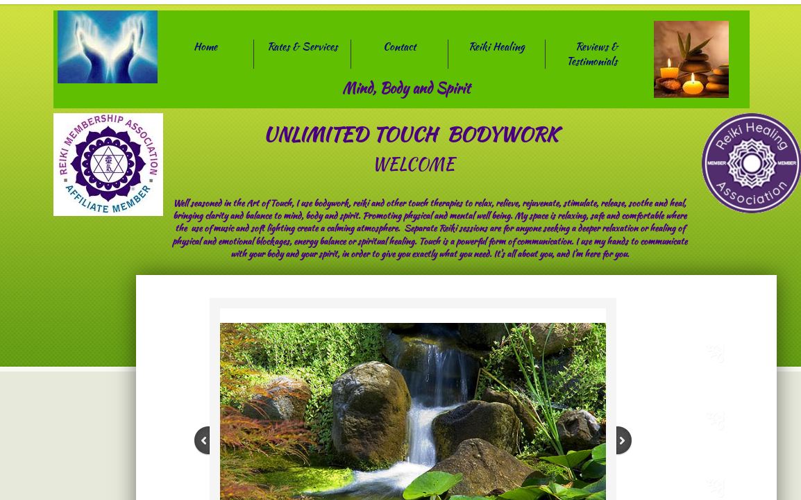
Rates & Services (302, 46)
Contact (399, 46)
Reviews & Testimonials (592, 54)
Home (205, 46)
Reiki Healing (497, 46)
